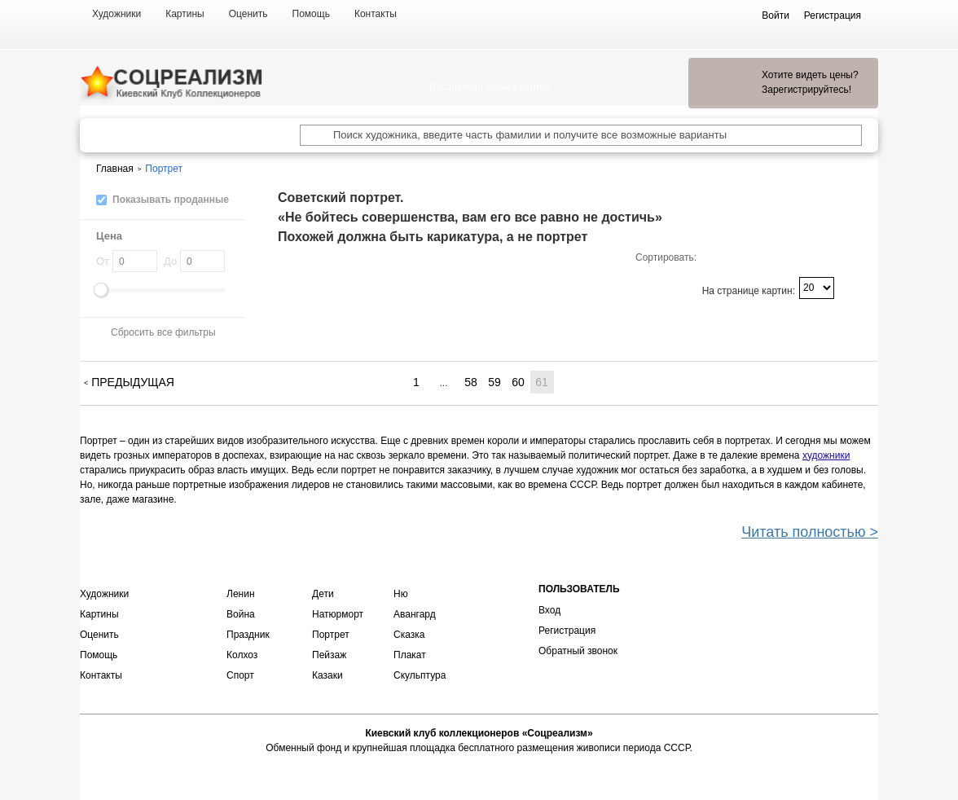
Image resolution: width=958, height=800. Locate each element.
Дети (323, 594)
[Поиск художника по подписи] (310, 135)
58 (470, 382)
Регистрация (566, 630)
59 (494, 382)
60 (518, 382)
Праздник (248, 634)
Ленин (240, 594)
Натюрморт (337, 614)
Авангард (414, 614)
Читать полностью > (809, 532)
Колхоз (241, 655)
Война (240, 614)
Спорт (240, 675)
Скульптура (419, 675)
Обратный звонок (577, 651)
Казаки (327, 675)
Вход (549, 610)
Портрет (330, 634)
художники (826, 455)
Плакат (409, 655)
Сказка (408, 634)
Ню (400, 594)
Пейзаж (329, 655)
